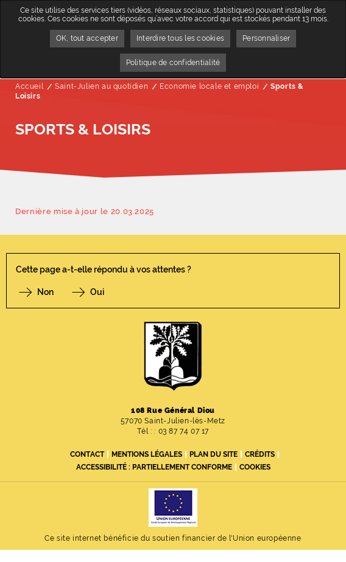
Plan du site (213, 454)
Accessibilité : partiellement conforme (154, 467)
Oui (97, 292)
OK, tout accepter (87, 38)
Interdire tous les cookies (180, 38)
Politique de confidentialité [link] (173, 62)
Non (45, 292)
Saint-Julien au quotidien (101, 86)
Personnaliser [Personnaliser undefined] (266, 38)
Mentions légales (146, 454)
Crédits (260, 454)
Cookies (254, 467)
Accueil (29, 86)
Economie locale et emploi (209, 86)
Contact (87, 454)
